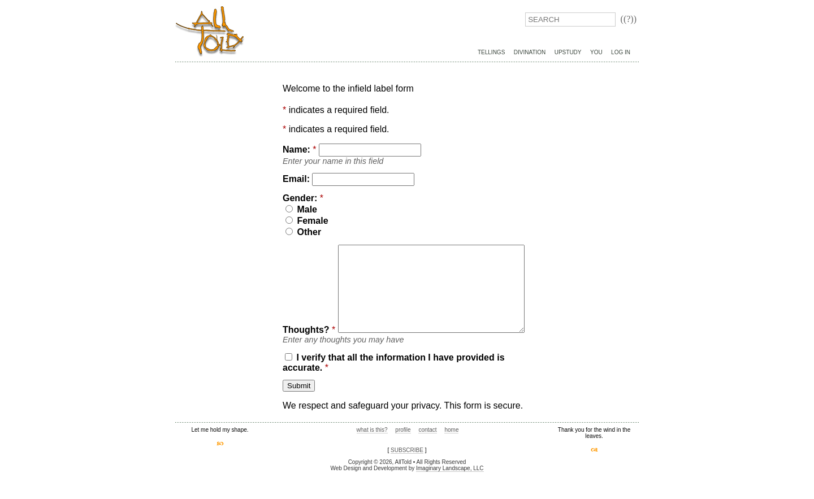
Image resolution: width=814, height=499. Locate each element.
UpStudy (568, 52)
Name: (296, 149)
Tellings (491, 52)
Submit (298, 413)
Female (306, 220)
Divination (529, 52)
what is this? (372, 457)
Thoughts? (306, 249)
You (596, 52)
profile (402, 457)
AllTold (209, 31)
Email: (296, 179)
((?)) (629, 19)
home (451, 457)
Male (301, 209)
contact (427, 457)
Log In (620, 52)
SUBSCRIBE (407, 477)
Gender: (300, 198)
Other (303, 232)
